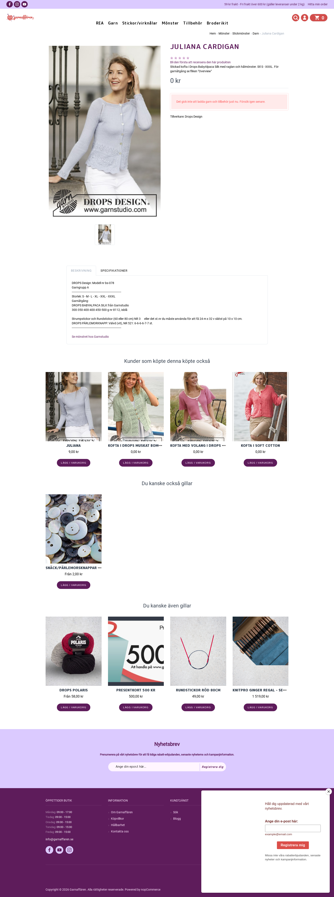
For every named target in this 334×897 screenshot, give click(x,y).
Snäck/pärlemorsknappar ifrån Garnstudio (89, 567)
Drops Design (193, 116)
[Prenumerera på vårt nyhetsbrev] (167, 767)
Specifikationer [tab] (114, 270)
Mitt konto (242, 812)
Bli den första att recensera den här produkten (200, 62)
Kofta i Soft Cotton (260, 445)
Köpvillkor (117, 818)
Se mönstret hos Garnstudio (90, 336)
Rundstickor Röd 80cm (198, 690)
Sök (175, 812)
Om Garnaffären (122, 812)
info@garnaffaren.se (59, 839)
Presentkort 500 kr (135, 690)
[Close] (329, 818)
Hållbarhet (118, 825)
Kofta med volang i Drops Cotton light (209, 445)
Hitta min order (318, 4)
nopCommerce (150, 889)
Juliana (73, 445)
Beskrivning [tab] (81, 270)
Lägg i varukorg (73, 462)
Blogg (177, 818)
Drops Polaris (73, 690)
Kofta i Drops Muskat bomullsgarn (142, 445)
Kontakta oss (120, 831)
